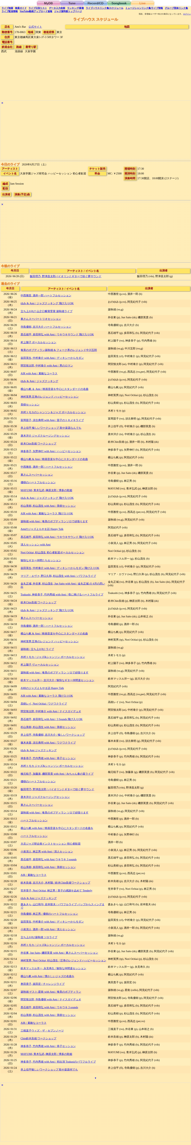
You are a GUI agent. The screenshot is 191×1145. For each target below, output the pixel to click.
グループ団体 (176, 8)
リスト (38, 8)
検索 (7, 8)
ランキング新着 (75, 8)
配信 (10, 11)
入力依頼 (57, 8)
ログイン (187, 14)
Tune (72, 3)
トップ (68, 11)
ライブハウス (104, 8)
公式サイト (35, 26)
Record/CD (95, 3)
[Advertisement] (95, 132)
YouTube (36, 11)
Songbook (118, 3)
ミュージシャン (144, 8)
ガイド (21, 8)
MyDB (48, 3)
